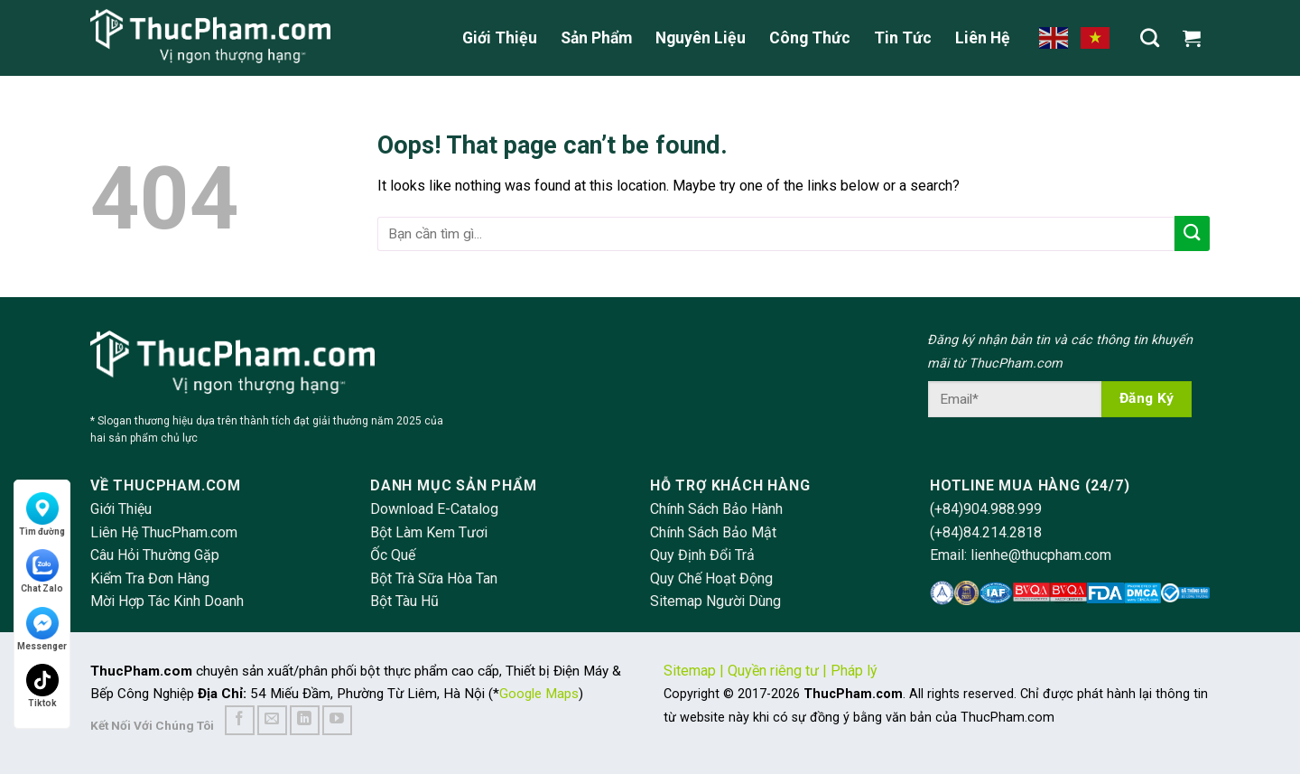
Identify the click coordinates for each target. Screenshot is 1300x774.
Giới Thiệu (499, 38)
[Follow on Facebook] (240, 720)
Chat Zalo (42, 571)
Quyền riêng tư (773, 670)
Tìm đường (42, 514)
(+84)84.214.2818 (986, 532)
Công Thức (809, 38)
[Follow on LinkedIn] (305, 720)
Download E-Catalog (434, 509)
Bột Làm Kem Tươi (429, 532)
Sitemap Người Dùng (715, 601)
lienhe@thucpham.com (1040, 555)
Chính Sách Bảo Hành (716, 509)
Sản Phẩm (596, 38)
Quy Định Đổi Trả (702, 555)
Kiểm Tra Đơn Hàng (149, 578)
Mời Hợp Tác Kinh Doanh (167, 601)
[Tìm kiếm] (1149, 37)
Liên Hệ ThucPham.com (163, 532)
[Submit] (1192, 233)
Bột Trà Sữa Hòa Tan (433, 578)
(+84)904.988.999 (986, 509)
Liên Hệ (982, 38)
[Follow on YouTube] (337, 720)
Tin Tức (903, 38)
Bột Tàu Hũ (404, 601)
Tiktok (42, 686)
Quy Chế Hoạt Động (711, 578)
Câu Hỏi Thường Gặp (154, 555)
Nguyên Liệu (700, 38)
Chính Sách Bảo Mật (713, 532)
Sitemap (690, 670)
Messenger (42, 629)
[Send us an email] (272, 720)
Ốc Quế (392, 555)
